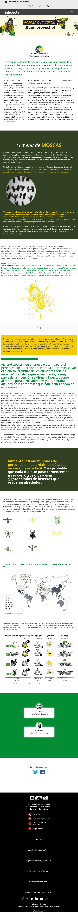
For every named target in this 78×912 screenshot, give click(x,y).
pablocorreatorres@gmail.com (39, 56)
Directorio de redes (39, 904)
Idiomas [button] (32, 6)
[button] (48, 6)
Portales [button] (42, 6)
